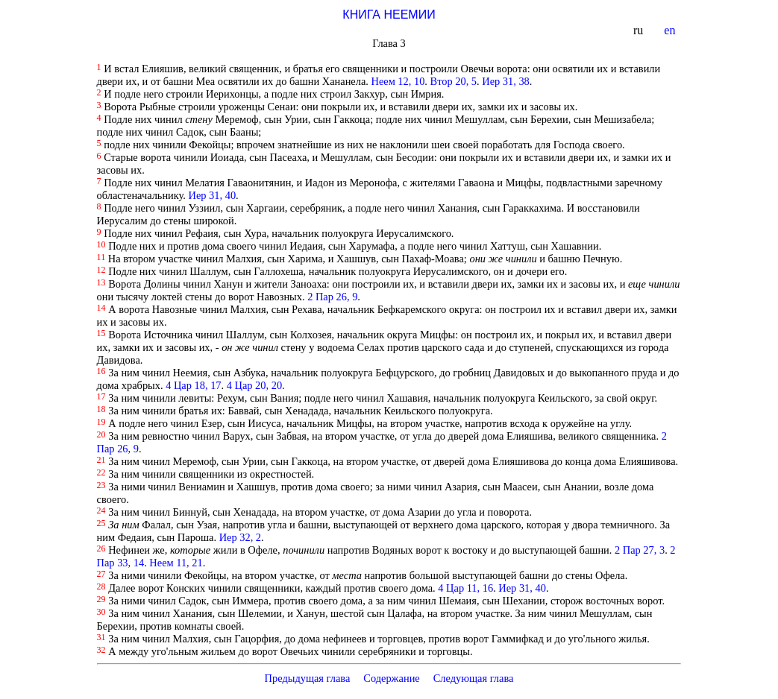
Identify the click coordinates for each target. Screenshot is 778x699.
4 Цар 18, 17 (193, 385)
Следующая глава (473, 678)
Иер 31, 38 (506, 81)
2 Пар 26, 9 (332, 297)
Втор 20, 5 (453, 81)
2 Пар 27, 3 (640, 550)
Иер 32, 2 (240, 537)
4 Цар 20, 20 (254, 385)
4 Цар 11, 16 (465, 588)
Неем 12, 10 (398, 81)
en (671, 30)
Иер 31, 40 (212, 195)
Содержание (391, 678)
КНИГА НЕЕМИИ (388, 14)
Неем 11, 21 (175, 563)
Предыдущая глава (307, 678)
